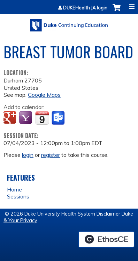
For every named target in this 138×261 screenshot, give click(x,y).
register (50, 154)
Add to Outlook (59, 118)
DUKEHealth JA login (85, 8)
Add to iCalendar (42, 118)
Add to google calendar (10, 118)
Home (14, 189)
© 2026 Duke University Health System (50, 214)
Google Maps (44, 94)
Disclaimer (108, 214)
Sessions (18, 196)
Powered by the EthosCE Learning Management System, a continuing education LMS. (106, 239)
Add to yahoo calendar (26, 118)
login (27, 154)
